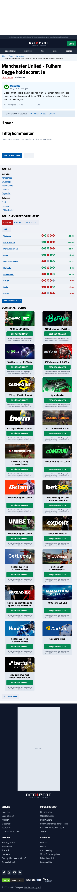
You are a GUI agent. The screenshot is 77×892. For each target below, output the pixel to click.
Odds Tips (6, 812)
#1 (5, 104)
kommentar (7, 77)
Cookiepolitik (46, 862)
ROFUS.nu (34, 37)
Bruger (17, 222)
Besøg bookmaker (19, 333)
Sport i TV (6, 827)
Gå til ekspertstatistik (12, 300)
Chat (4, 202)
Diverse (5, 189)
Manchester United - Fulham (41, 113)
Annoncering (46, 850)
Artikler (5, 819)
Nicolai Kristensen (10, 261)
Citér (37, 104)
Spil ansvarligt (15, 37)
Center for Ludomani (11, 831)
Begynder (6, 193)
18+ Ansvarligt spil (32, 887)
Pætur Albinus (9, 242)
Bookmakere (10, 51)
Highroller (7, 267)
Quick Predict (31, 222)
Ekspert (7, 222)
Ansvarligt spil (8, 862)
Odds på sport (8, 815)
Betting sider (46, 812)
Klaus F (6, 280)
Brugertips (6, 181)
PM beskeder (7, 210)
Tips (42, 51)
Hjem (4, 56)
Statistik (5, 850)
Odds (55, 51)
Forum (69, 51)
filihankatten (8, 274)
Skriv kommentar (12, 155)
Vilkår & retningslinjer (50, 854)
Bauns (6, 293)
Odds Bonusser (47, 815)
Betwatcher (7, 846)
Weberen (7, 235)
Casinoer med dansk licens (52, 827)
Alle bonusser (10, 696)
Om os (43, 846)
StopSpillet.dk (64, 37)
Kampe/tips (20, 56)
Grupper (5, 206)
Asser (5, 255)
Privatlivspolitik (47, 858)
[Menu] (3, 43)
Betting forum (8, 842)
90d (5, 229)
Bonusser (28, 51)
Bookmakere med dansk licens (54, 823)
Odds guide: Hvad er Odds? (14, 858)
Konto (71, 43)
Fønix (5, 287)
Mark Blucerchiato (10, 248)
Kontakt (44, 842)
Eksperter (6, 823)
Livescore (6, 854)
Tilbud (43, 831)
